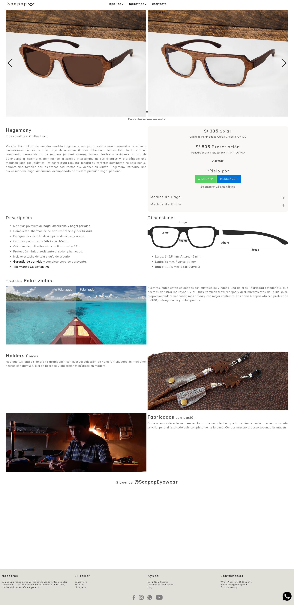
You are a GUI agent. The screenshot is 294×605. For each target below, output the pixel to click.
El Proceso (80, 587)
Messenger (229, 179)
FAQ (150, 587)
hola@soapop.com (238, 584)
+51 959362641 (242, 582)
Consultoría (81, 582)
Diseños (116, 4)
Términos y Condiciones (161, 584)
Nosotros (138, 4)
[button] (147, 112)
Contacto (159, 4)
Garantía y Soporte (158, 582)
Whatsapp (205, 179)
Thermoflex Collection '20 (31, 267)
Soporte (158, 12)
